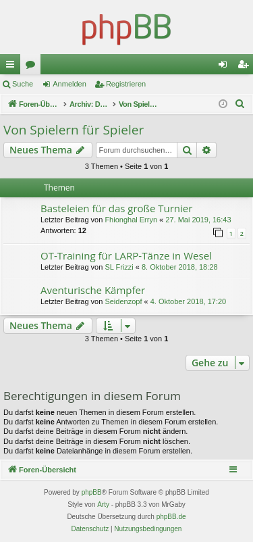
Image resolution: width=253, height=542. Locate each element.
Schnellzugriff (12, 66)
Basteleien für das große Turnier (116, 208)
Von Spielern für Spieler (73, 130)
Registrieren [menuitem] (246, 66)
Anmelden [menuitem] (226, 66)
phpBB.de (171, 516)
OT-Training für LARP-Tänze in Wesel (126, 255)
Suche (22, 84)
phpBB (92, 492)
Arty (103, 504)
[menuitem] (240, 104)
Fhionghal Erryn (131, 220)
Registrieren (126, 84)
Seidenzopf (123, 301)
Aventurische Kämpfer (92, 290)
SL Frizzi (119, 267)
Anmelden (69, 84)
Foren (33, 66)
